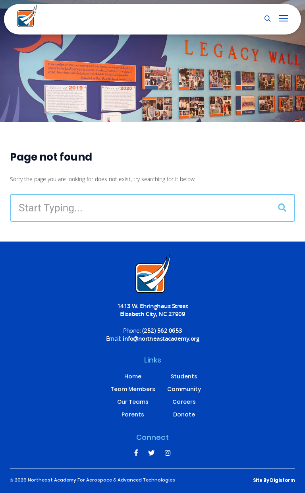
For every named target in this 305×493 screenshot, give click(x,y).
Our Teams (133, 402)
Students (184, 377)
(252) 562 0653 (162, 330)
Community (184, 390)
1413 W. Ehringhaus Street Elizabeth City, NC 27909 (152, 310)
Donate (184, 415)
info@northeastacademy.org (161, 338)
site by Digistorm (274, 481)
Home (132, 377)
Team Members (132, 390)
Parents (133, 415)
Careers (184, 402)
